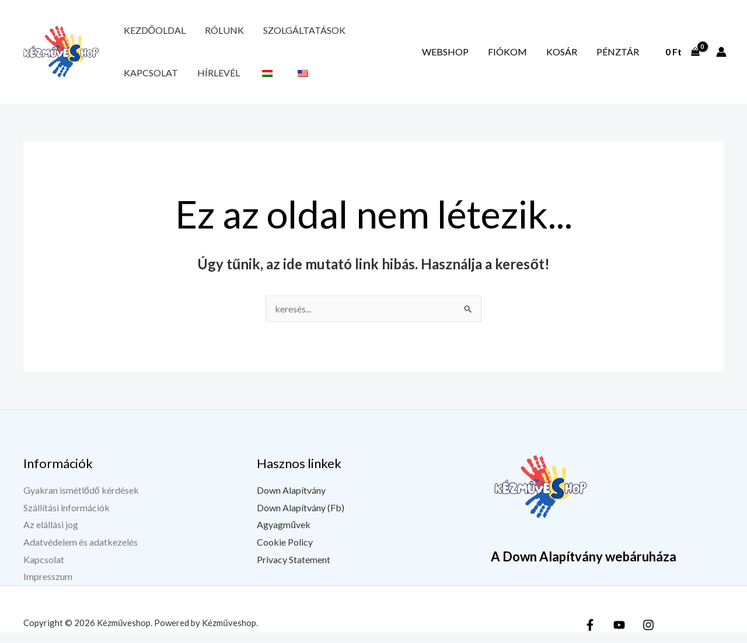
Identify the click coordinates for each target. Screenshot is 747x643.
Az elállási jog (50, 534)
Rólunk (205, 32)
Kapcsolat (349, 32)
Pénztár (623, 56)
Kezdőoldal (148, 32)
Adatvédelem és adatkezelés (80, 552)
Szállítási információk (66, 517)
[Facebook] (590, 635)
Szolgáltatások (273, 32)
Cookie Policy (285, 552)
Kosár (579, 56)
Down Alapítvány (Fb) (300, 517)
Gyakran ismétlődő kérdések (81, 500)
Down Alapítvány (291, 500)
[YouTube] (619, 635)
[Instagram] (648, 635)
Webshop (488, 56)
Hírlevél (404, 32)
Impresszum (47, 587)
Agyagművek (283, 534)
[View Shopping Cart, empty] (682, 57)
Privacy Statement (293, 569)
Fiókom (537, 56)
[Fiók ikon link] (721, 57)
